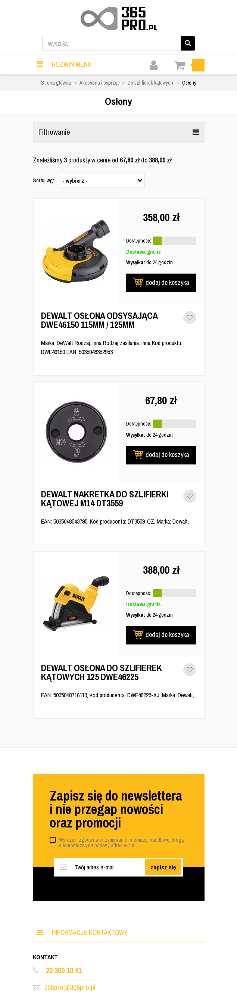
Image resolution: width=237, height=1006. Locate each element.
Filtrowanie (118, 132)
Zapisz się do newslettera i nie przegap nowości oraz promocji (116, 809)
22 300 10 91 (64, 970)
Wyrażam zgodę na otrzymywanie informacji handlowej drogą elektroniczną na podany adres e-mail (121, 842)
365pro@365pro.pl (70, 987)
